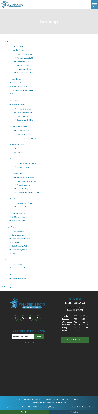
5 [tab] (33, 341)
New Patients (11, 227)
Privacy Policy (65, 399)
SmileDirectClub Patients (20, 246)
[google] (23, 318)
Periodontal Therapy (19, 220)
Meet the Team (17, 79)
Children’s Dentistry (19, 217)
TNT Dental (61, 402)
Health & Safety (17, 46)
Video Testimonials (18, 268)
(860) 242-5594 (75, 303)
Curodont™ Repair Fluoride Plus (28, 192)
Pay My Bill (15, 242)
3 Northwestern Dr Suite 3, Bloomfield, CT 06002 (75, 309)
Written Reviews (17, 264)
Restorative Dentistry (19, 144)
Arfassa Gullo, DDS (24, 69)
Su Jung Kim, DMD (23, 65)
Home (9, 38)
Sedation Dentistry (18, 213)
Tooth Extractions (23, 131)
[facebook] (15, 318)
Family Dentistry (22, 116)
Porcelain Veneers (23, 185)
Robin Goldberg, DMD (25, 54)
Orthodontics (16, 199)
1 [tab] (23, 341)
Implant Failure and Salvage (26, 163)
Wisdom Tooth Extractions (26, 138)
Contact (9, 274)
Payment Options (18, 231)
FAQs (14, 253)
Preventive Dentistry (19, 104)
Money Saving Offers (19, 250)
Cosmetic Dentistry (18, 173)
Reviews (10, 260)
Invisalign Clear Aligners (25, 203)
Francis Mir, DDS (23, 61)
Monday (65, 316)
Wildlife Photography (19, 86)
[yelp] (38, 318)
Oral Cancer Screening (25, 112)
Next (39, 337)
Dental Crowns (22, 149)
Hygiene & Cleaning (24, 109)
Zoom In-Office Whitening (26, 181)
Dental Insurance (18, 235)
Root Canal (21, 134)
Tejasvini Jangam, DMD (25, 58)
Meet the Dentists (18, 50)
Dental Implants (17, 159)
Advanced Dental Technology (22, 90)
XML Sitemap (6, 287)
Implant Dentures (23, 167)
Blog (13, 94)
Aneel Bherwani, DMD (25, 73)
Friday (64, 327)
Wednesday (67, 322)
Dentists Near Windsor (20, 278)
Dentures (20, 152)
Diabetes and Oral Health (26, 120)
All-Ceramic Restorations (25, 177)
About (9, 42)
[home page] (15, 4)
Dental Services (12, 100)
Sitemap (55, 399)
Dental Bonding (22, 189)
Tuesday (65, 319)
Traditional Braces (23, 207)
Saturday (65, 330)
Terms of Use (77, 399)
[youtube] (30, 318)
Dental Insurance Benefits (21, 239)
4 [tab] (31, 341)
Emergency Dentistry (19, 126)
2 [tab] (25, 341)
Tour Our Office (17, 83)
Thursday (66, 324)
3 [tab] (28, 341)
